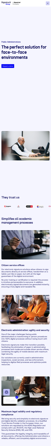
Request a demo (8, 66)
